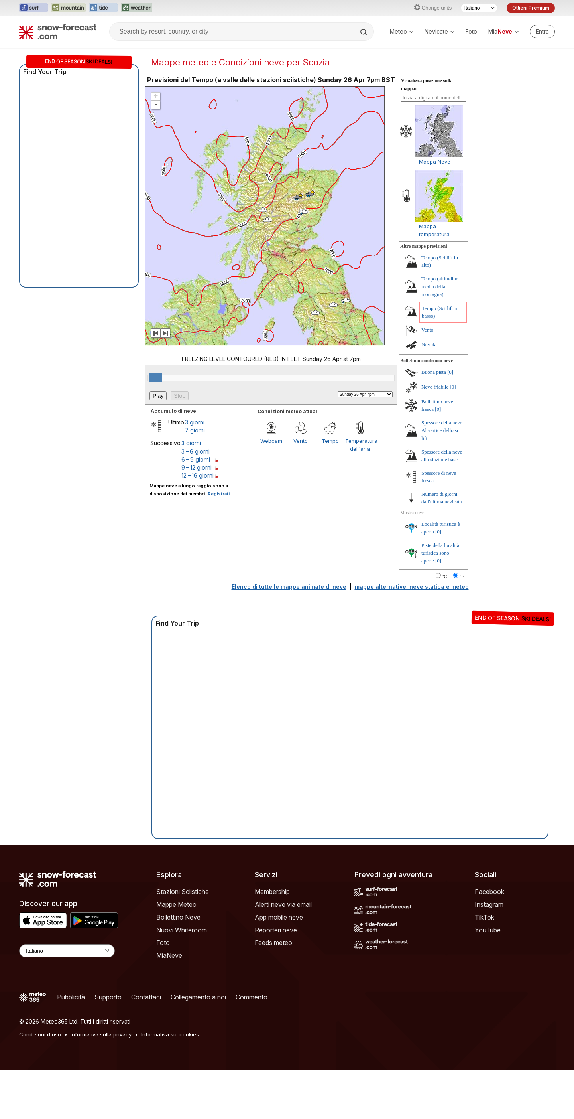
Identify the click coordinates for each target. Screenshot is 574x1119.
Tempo (330, 441)
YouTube (488, 930)
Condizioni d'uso (40, 1034)
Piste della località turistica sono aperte (440, 553)
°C (444, 576)
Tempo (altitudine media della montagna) (439, 286)
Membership (272, 892)
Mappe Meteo (176, 904)
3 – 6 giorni (195, 451)
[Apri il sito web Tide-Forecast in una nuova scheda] (103, 8)
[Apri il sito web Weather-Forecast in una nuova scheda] (136, 8)
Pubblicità (71, 997)
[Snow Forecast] (57, 31)
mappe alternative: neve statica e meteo (412, 586)
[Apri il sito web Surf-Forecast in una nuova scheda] (33, 8)
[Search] (364, 32)
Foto (471, 31)
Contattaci (146, 997)
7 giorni (195, 430)
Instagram (489, 904)
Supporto (108, 997)
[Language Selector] (67, 950)
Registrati (219, 494)
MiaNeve (169, 955)
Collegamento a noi (198, 997)
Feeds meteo (273, 943)
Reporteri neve (276, 930)
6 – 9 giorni (195, 459)
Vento (300, 441)
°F (462, 576)
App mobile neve (279, 917)
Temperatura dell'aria (360, 445)
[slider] (155, 377)
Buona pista (433, 372)
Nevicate (439, 31)
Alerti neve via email (283, 904)
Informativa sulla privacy (101, 1034)
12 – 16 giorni (197, 475)
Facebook (489, 892)
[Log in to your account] (542, 31)
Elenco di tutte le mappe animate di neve (289, 586)
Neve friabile (434, 387)
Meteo (401, 31)
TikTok (484, 917)
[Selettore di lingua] (479, 8)
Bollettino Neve (178, 917)
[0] (450, 372)
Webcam (271, 441)
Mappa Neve (434, 161)
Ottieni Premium (530, 8)
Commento (251, 997)
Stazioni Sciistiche (182, 892)
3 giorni (194, 422)
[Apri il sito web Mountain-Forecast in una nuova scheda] (68, 8)
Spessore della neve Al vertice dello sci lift (441, 430)
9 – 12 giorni (196, 467)
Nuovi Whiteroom (181, 930)
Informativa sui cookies (170, 1034)
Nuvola (428, 344)
